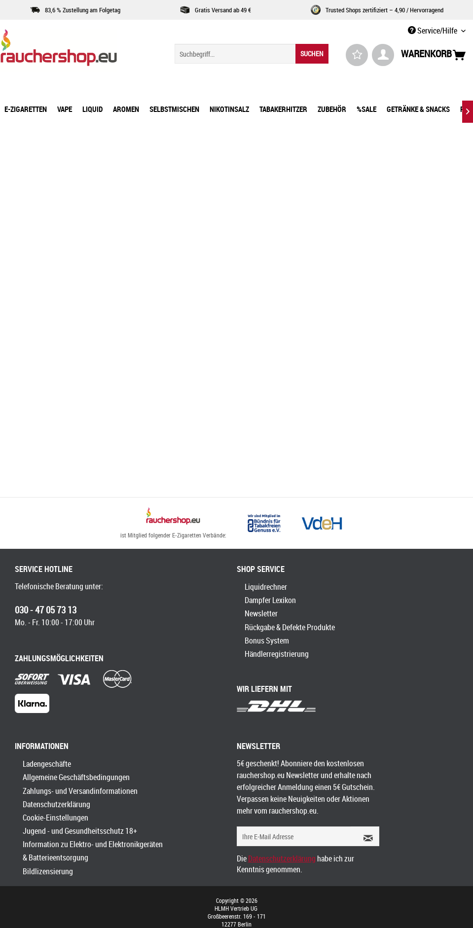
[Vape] (64, 109)
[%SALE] (366, 109)
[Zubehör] (332, 109)
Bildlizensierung (48, 871)
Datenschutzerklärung (56, 804)
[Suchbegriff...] (251, 54)
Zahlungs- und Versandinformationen (80, 790)
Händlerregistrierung (277, 653)
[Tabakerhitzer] (283, 109)
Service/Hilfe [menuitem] (433, 30)
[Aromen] (126, 109)
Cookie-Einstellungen (55, 817)
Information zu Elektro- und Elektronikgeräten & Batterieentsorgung (93, 851)
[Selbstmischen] (174, 109)
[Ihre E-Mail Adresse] (294, 836)
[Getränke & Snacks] (418, 109)
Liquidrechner (266, 586)
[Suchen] (311, 54)
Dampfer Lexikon (270, 600)
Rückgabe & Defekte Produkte (290, 627)
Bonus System (267, 640)
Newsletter (261, 613)
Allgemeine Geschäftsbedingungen (76, 777)
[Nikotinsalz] (229, 109)
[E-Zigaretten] (25, 109)
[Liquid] (92, 109)
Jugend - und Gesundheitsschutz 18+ (80, 830)
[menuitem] (251, 54)
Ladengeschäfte (47, 763)
